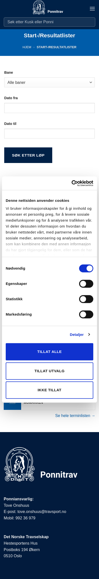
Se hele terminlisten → (75, 416)
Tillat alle (49, 351)
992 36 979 (25, 518)
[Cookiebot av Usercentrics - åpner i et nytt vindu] (71, 183)
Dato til (10, 124)
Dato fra (11, 98)
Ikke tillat (49, 390)
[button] (92, 8)
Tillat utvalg (49, 371)
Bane (8, 72)
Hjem (27, 47)
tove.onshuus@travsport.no (41, 512)
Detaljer (77, 334)
